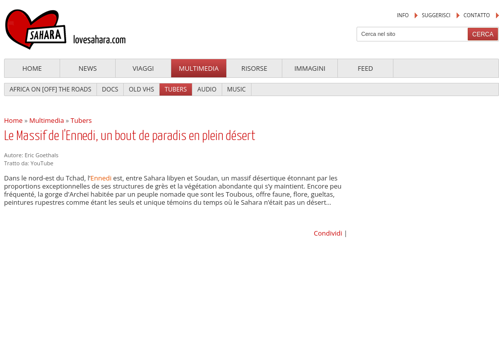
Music (236, 89)
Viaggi (143, 68)
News (87, 68)
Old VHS (141, 89)
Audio (207, 89)
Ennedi (101, 178)
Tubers (176, 89)
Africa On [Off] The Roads (50, 89)
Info (403, 15)
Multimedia (199, 68)
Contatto (477, 15)
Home (32, 68)
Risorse (254, 68)
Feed (365, 68)
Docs (110, 89)
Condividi (328, 233)
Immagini (310, 68)
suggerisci (436, 15)
